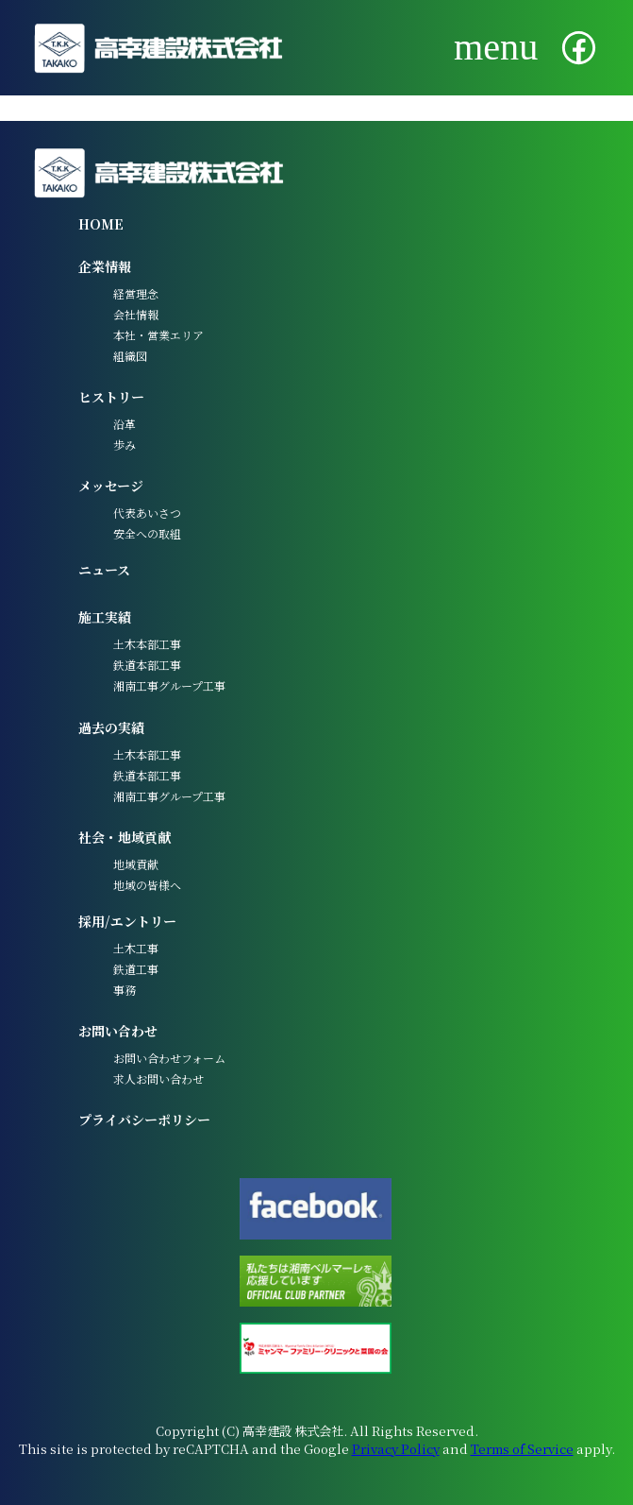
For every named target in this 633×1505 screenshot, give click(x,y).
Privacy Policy (396, 1449)
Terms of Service (522, 1449)
